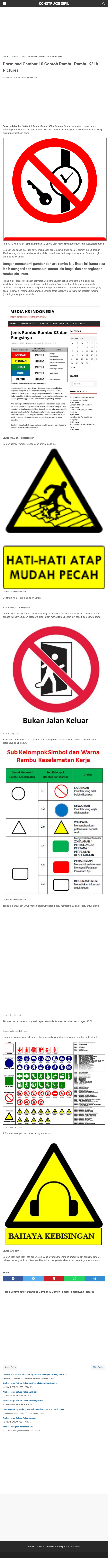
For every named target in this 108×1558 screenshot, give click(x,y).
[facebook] (13, 1278)
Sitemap (31, 1546)
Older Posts (98, 1367)
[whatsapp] (74, 1278)
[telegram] (95, 1278)
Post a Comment (29, 78)
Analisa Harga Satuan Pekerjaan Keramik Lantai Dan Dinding (30, 1383)
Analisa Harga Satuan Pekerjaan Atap (20, 1418)
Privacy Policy (63, 1546)
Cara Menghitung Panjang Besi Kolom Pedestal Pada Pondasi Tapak (33, 1409)
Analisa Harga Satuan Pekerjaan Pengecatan (23, 1401)
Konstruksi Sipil (54, 4)
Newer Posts (10, 1367)
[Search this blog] (103, 3)
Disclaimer (75, 1546)
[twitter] (33, 1278)
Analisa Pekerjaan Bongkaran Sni (18, 1427)
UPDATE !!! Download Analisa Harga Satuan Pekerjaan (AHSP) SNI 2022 (35, 1374)
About (40, 1546)
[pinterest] (54, 1278)
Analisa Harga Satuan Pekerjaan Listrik (20, 1392)
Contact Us (50, 1546)
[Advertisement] (54, 31)
